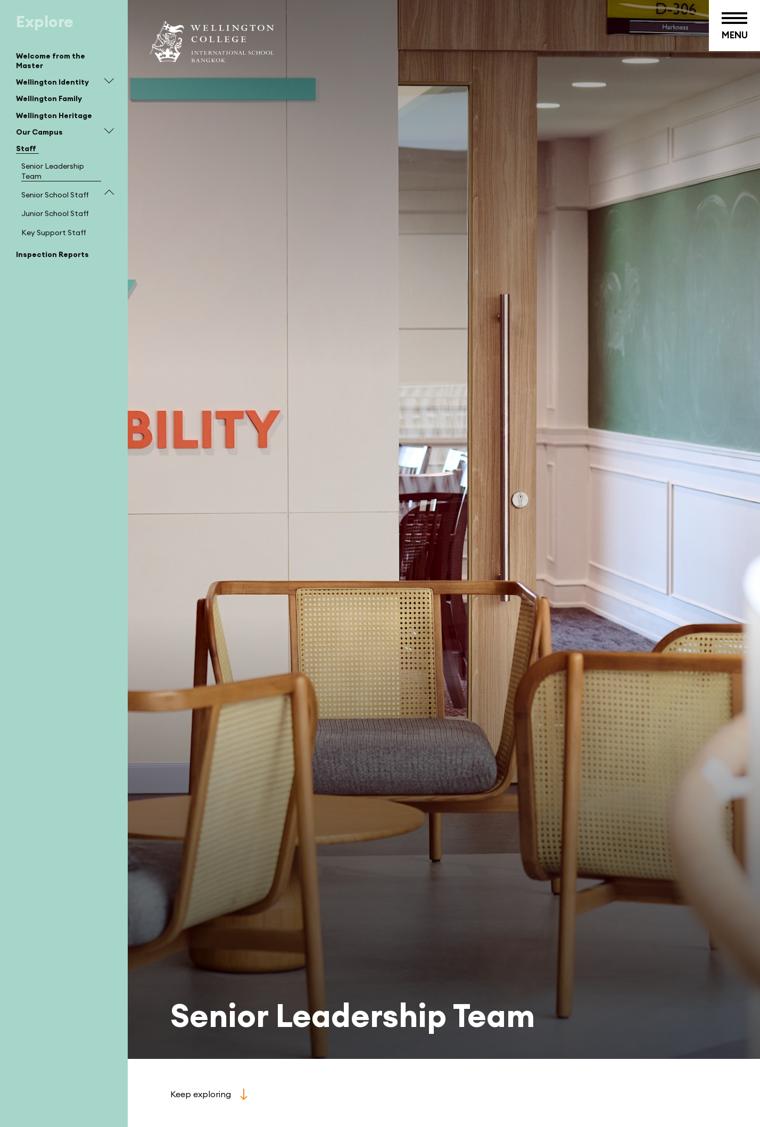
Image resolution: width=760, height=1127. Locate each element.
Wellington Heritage (54, 115)
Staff (26, 148)
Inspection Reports (52, 254)
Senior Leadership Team (52, 170)
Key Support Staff (53, 232)
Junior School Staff (55, 213)
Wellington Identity (52, 82)
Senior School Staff (55, 195)
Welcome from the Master (50, 60)
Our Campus (39, 132)
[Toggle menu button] (734, 25)
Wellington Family (49, 98)
